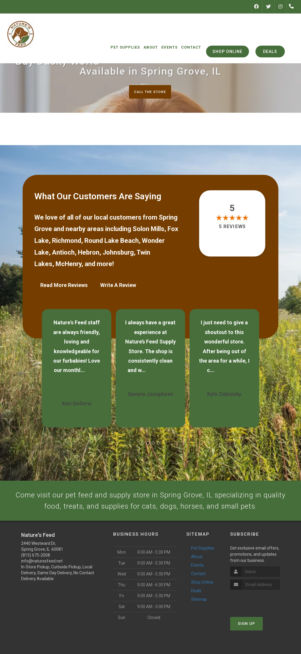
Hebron (88, 253)
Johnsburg (118, 253)
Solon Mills (148, 229)
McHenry (68, 264)
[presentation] (261, 619)
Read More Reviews (64, 286)
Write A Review (118, 286)
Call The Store (150, 91)
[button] (142, 441)
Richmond (66, 241)
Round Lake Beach (111, 241)
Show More (160, 368)
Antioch (63, 253)
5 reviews (232, 227)
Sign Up (246, 642)
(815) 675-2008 (35, 573)
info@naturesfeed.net (42, 579)
